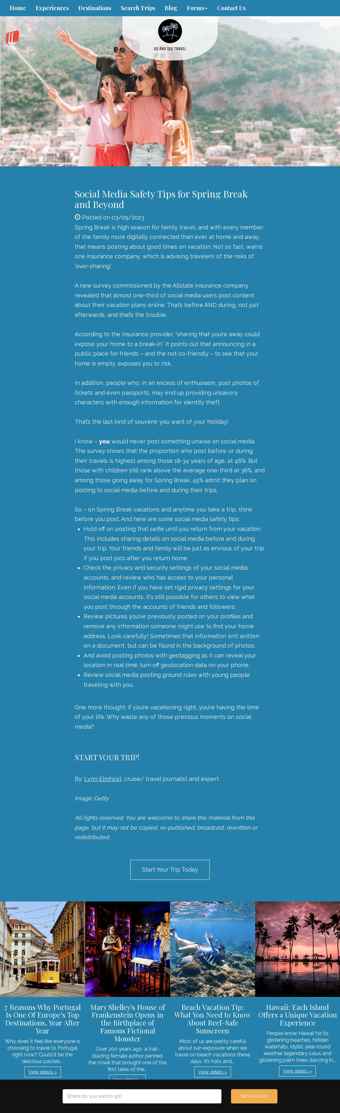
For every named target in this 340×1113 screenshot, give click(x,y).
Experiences (52, 8)
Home (18, 8)
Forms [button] (197, 8)
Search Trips (138, 8)
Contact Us (231, 8)
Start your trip (254, 1096)
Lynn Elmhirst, (103, 779)
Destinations (94, 8)
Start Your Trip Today (170, 869)
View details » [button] (42, 1072)
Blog (171, 8)
